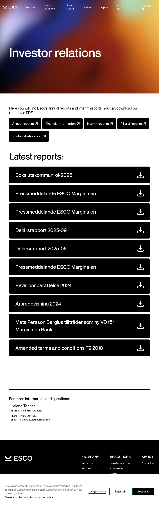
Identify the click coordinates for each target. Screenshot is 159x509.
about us (120, 7)
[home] (10, 7)
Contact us (146, 7)
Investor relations (50, 7)
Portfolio (31, 7)
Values (88, 7)
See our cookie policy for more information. (29, 497)
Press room (70, 7)
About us (87, 463)
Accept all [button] (143, 491)
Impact (105, 7)
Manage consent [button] (97, 491)
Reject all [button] (120, 491)
